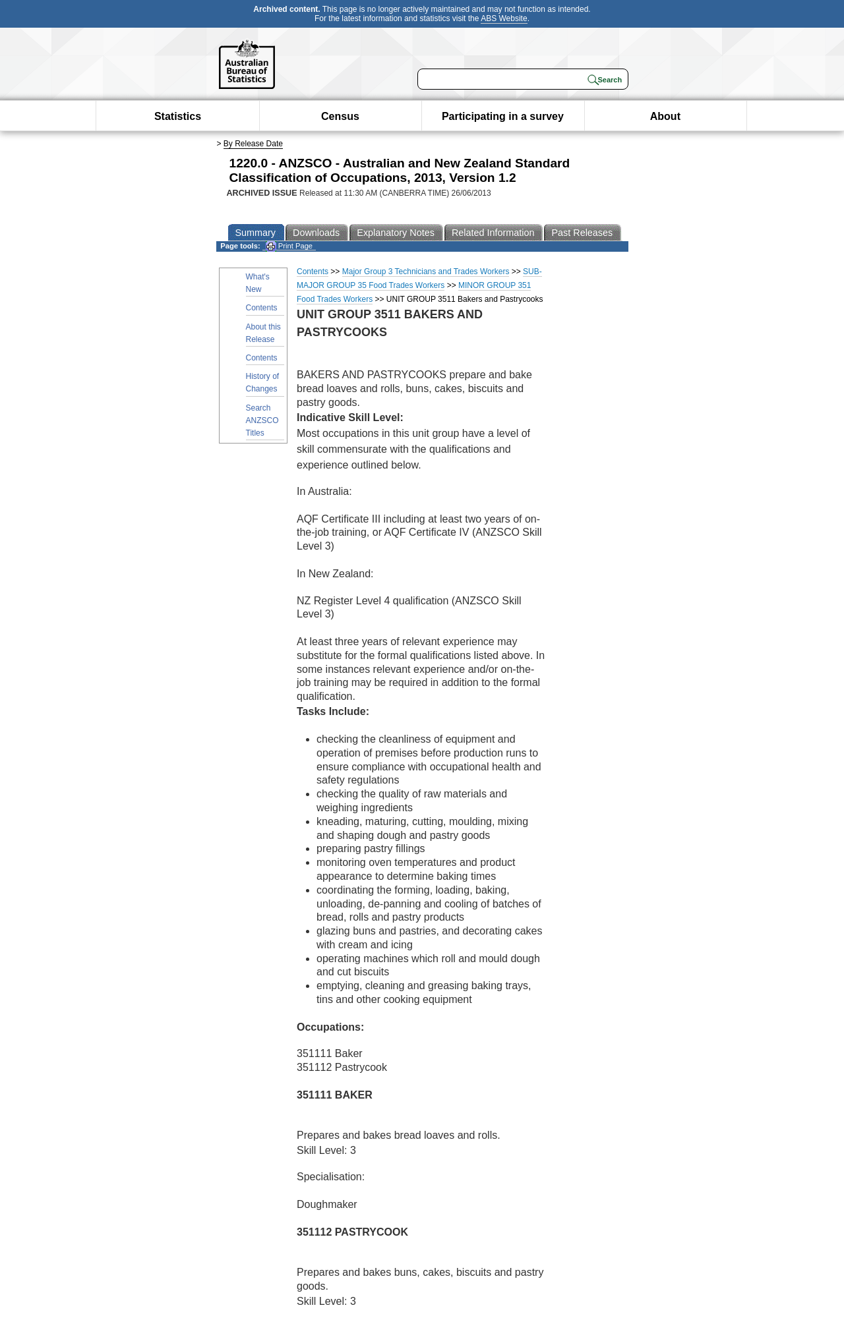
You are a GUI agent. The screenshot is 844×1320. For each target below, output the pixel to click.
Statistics (177, 116)
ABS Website (504, 18)
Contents (262, 307)
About (665, 116)
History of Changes (263, 382)
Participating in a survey (503, 116)
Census (340, 116)
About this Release (263, 333)
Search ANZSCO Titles (262, 420)
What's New (258, 283)
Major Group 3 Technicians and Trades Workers (426, 271)
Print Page (289, 246)
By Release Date (253, 143)
